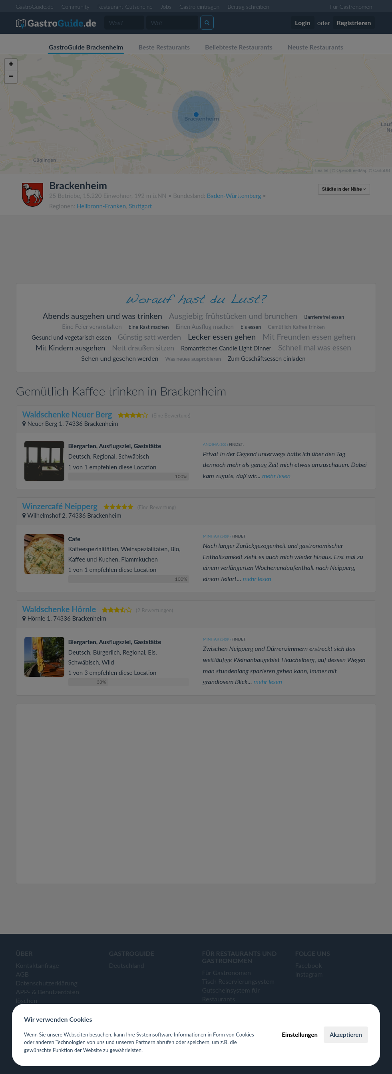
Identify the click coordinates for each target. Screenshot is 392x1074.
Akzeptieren (346, 1034)
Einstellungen (300, 1034)
